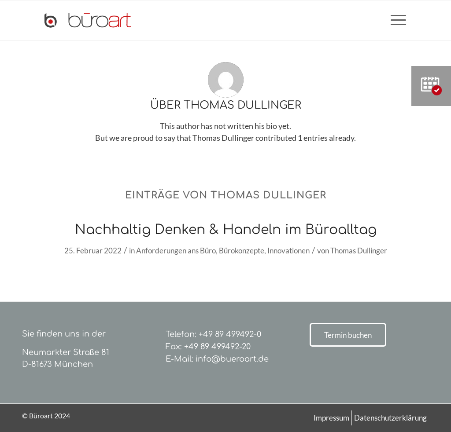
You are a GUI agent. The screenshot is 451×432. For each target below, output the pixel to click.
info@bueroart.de (232, 359)
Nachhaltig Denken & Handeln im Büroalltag (226, 230)
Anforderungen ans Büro (176, 250)
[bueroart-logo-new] (87, 20)
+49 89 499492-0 (230, 334)
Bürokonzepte (241, 250)
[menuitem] (395, 20)
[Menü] (395, 20)
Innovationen (288, 250)
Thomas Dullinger (358, 250)
